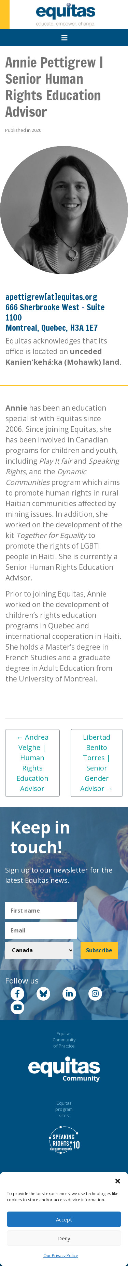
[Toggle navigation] (64, 38)
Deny (64, 1238)
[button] (117, 1180)
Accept (64, 1219)
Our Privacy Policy (60, 1255)
